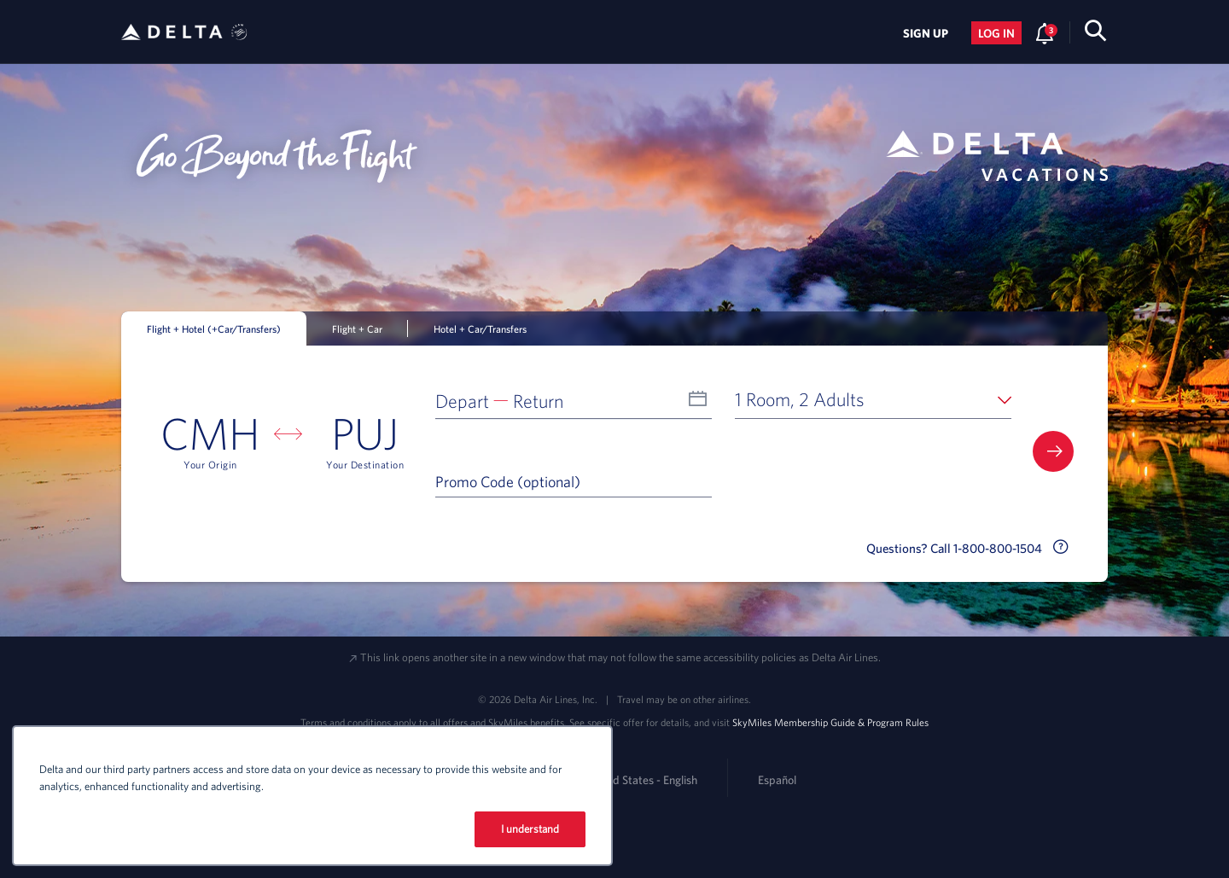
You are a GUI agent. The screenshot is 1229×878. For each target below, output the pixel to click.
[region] (312, 795)
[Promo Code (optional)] (573, 481)
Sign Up (925, 33)
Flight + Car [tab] (357, 328)
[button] (573, 399)
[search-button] (1095, 33)
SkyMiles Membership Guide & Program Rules (830, 722)
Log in (996, 33)
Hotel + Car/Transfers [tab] (480, 328)
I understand (530, 829)
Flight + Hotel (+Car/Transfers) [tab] (214, 328)
